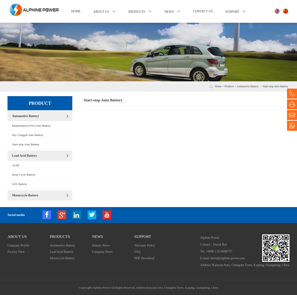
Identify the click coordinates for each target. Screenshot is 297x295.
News (169, 11)
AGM (15, 165)
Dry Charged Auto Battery (27, 135)
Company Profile (18, 245)
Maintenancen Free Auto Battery (31, 125)
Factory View (16, 252)
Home (76, 11)
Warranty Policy (144, 245)
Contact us (203, 11)
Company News (102, 252)
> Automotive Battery (247, 86)
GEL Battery (19, 184)
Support (232, 11)
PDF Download (144, 258)
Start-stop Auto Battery (26, 144)
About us (101, 11)
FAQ (137, 252)
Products (136, 11)
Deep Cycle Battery (23, 174)
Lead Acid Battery (24, 155)
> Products (228, 86)
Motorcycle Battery (25, 195)
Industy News (101, 245)
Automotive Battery (25, 116)
